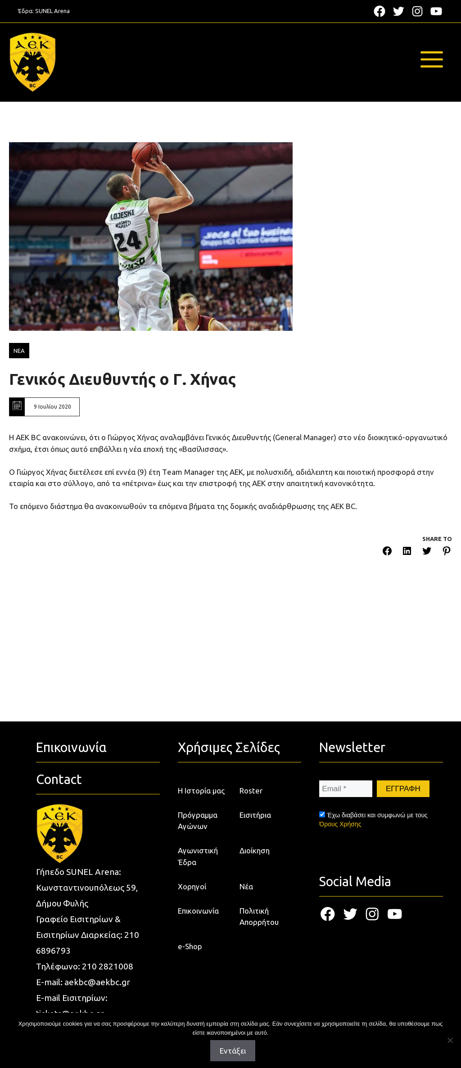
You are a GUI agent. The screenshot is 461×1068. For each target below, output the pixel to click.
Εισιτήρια (255, 815)
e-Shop (190, 946)
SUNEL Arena (52, 11)
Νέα (246, 886)
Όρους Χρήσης (340, 824)
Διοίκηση (255, 850)
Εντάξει (233, 1050)
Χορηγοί (192, 886)
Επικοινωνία (198, 910)
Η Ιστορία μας (201, 790)
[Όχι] (449, 1040)
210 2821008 (107, 966)
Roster (251, 790)
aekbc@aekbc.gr (97, 982)
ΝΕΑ (19, 350)
